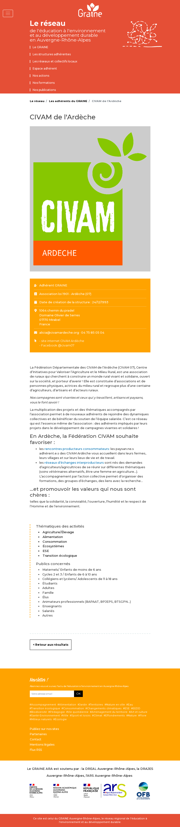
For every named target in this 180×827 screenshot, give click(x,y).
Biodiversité (39, 712)
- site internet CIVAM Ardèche (61, 341)
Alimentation (67, 704)
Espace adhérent (45, 68)
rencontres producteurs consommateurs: (77, 449)
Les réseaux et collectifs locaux (55, 61)
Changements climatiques (104, 708)
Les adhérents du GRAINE (68, 101)
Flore (143, 715)
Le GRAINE (40, 47)
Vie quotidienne (78, 712)
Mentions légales (42, 744)
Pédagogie (57, 712)
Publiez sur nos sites (44, 729)
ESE (127, 708)
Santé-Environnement (45, 715)
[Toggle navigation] (8, 13)
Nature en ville (115, 704)
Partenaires (38, 734)
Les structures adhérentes (52, 54)
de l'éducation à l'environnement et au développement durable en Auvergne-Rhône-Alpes (67, 35)
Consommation (73, 708)
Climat (98, 715)
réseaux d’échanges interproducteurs (74, 462)
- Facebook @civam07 (56, 345)
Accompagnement (43, 704)
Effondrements (115, 715)
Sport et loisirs (81, 715)
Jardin (83, 704)
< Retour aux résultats (50, 644)
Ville (65, 715)
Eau (130, 704)
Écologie (61, 719)
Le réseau (48, 23)
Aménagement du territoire (109, 712)
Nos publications (44, 90)
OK (78, 693)
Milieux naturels (41, 719)
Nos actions (41, 75)
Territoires (96, 704)
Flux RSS (36, 750)
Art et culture (139, 712)
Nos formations (44, 82)
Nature (132, 715)
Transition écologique (45, 708)
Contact (35, 739)
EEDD (136, 708)
